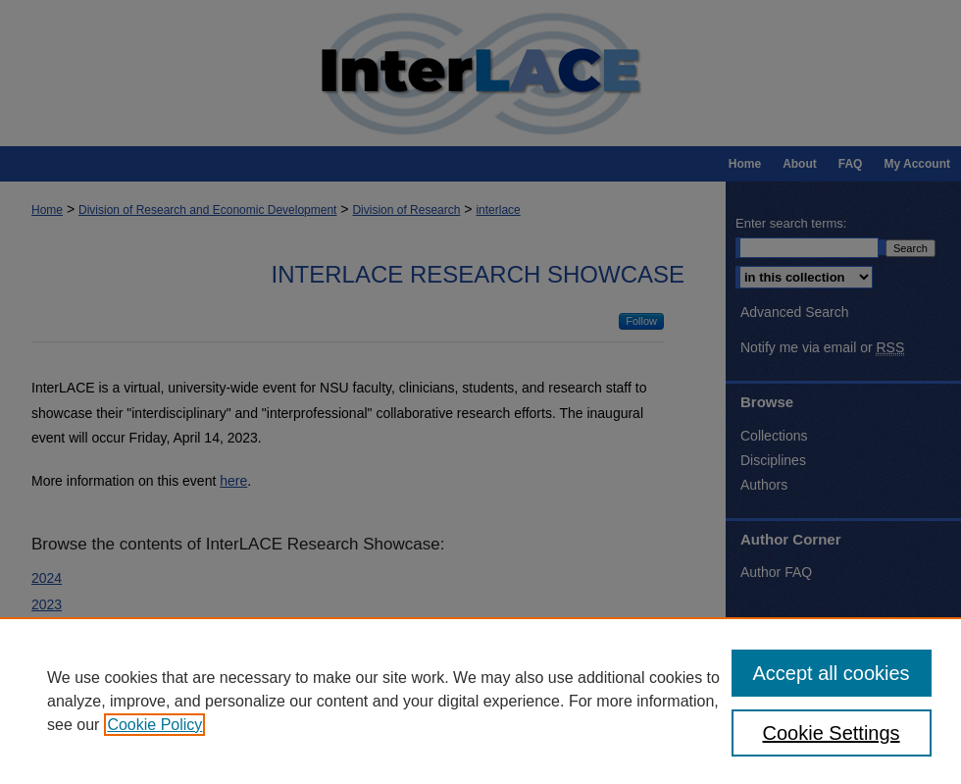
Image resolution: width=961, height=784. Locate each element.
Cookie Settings (831, 733)
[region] (480, 700)
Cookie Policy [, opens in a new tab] (154, 724)
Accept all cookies (831, 673)
